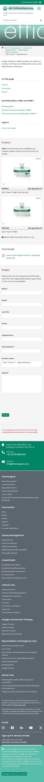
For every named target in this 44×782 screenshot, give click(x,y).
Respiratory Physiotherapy (12, 634)
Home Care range (9, 128)
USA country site (20, 705)
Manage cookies (9, 774)
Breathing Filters (8, 665)
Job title (5, 312)
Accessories (6, 599)
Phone (4, 323)
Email (4, 300)
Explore (4, 518)
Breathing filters (8, 106)
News (4, 512)
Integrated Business (9, 488)
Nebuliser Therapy (9, 631)
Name (5, 289)
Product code (8, 358)
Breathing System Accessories (13, 571)
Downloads (6, 88)
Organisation (7, 335)
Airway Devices (7, 540)
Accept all (22, 774)
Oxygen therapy (8, 668)
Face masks (6, 649)
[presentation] (19, 401)
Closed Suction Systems (11, 612)
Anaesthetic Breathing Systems (13, 568)
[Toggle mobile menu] (39, 8)
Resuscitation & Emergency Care (14, 578)
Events (4, 515)
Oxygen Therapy (8, 624)
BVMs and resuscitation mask (13, 646)
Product (5, 85)
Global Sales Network (10, 491)
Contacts (5, 525)
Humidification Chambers (11, 596)
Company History (8, 484)
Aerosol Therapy (8, 627)
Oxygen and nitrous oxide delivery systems (18, 658)
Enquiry (4, 92)
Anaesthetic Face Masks (11, 565)
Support (5, 522)
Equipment (6, 609)
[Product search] (20, 20)
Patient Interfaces (8, 589)
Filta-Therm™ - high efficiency (22, 364)
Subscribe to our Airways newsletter (14, 742)
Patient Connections (9, 546)
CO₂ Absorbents (8, 575)
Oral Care (5, 603)
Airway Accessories (9, 543)
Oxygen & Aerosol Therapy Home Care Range (19, 692)
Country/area (8, 347)
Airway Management (10, 661)
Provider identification (10, 528)
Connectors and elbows (11, 606)
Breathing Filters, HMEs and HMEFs (14, 550)
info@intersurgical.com (18, 464)
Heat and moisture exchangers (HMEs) (16, 110)
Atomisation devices (9, 553)
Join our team (7, 494)
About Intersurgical (9, 481)
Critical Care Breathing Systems (14, 593)
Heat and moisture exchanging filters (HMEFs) (19, 113)
